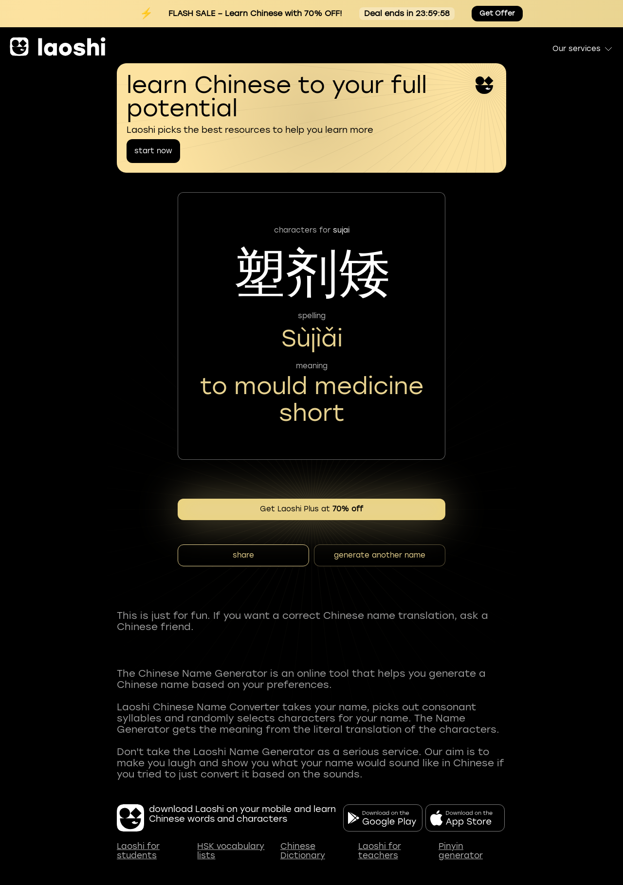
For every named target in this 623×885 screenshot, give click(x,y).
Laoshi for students (138, 851)
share (243, 555)
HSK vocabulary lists (230, 851)
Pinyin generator (461, 851)
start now (153, 150)
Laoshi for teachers (379, 851)
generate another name (379, 555)
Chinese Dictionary (302, 851)
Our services (582, 49)
